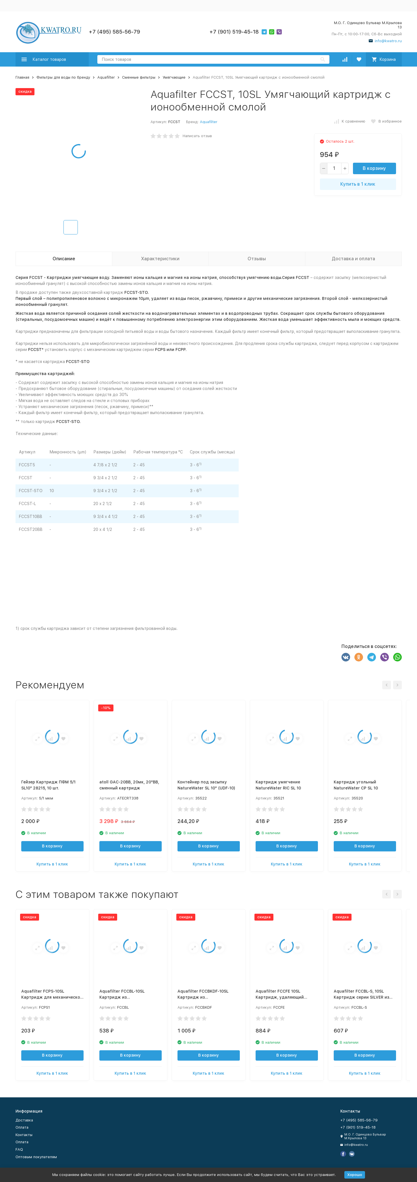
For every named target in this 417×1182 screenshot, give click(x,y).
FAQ (19, 1149)
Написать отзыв (197, 136)
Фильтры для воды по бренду (63, 77)
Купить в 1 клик (357, 184)
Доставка (24, 1120)
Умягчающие (174, 77)
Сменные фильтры (138, 77)
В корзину (374, 168)
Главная (22, 77)
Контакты (24, 1135)
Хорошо (354, 1175)
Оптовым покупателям (36, 1157)
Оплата (22, 1127)
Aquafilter (106, 77)
